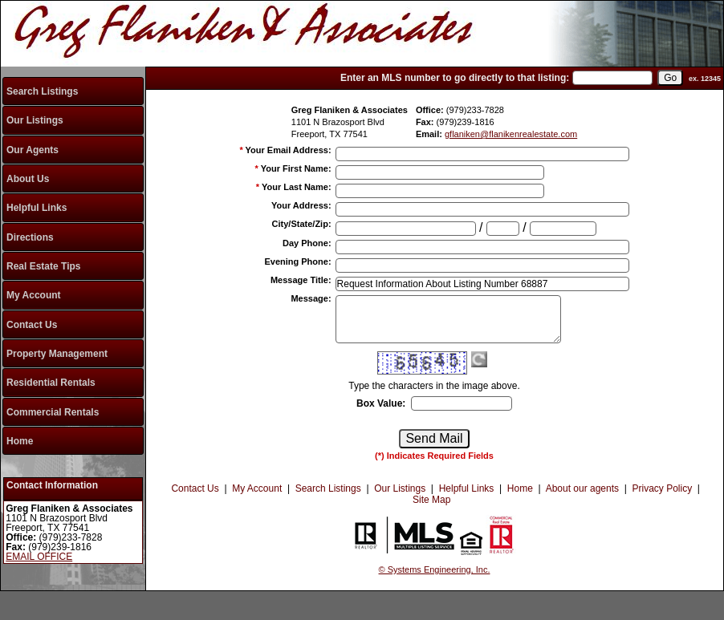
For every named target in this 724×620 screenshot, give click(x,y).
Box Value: (380, 403)
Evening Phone (297, 261)
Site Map (431, 499)
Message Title (300, 280)
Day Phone (307, 243)
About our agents (582, 488)
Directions (30, 237)
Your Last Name (296, 187)
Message (311, 298)
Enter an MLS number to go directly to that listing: (454, 77)
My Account (33, 295)
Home (19, 441)
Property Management (57, 353)
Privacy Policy (662, 488)
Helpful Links (36, 207)
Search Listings (42, 91)
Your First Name (296, 168)
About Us (27, 178)
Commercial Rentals (52, 412)
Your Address (301, 205)
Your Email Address (288, 150)
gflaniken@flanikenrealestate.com (511, 134)
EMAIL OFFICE (39, 556)
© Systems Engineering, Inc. (434, 569)
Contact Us (31, 324)
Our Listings (34, 120)
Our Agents (32, 150)
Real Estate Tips (43, 266)
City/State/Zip (301, 224)
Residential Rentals (51, 382)
